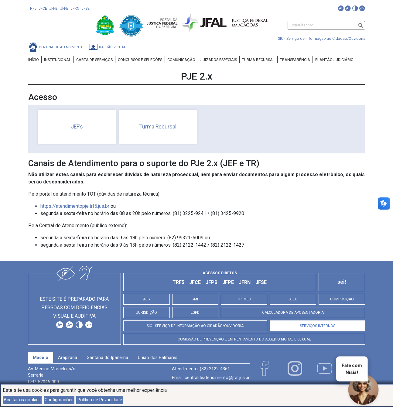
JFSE (85, 8)
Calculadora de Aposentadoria (293, 312)
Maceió (40, 357)
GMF (195, 299)
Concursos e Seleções (140, 59)
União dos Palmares (157, 357)
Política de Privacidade (99, 399)
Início (33, 59)
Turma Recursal (258, 59)
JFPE (64, 8)
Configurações (59, 399)
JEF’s (77, 127)
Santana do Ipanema (107, 357)
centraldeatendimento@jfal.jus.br (217, 377)
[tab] (40, 358)
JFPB (53, 8)
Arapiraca (67, 357)
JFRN (74, 8)
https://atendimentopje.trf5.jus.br (74, 206)
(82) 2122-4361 (215, 368)
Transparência (295, 59)
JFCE (43, 8)
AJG (146, 299)
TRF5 (32, 8)
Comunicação (181, 59)
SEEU (293, 299)
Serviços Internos (317, 326)
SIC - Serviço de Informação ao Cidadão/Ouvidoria (321, 38)
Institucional (57, 59)
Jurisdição (146, 312)
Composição (342, 299)
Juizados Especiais (218, 59)
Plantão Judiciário (334, 59)
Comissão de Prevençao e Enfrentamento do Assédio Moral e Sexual (244, 339)
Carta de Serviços (94, 59)
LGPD (195, 312)
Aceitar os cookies (22, 399)
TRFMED (244, 299)
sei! (341, 282)
